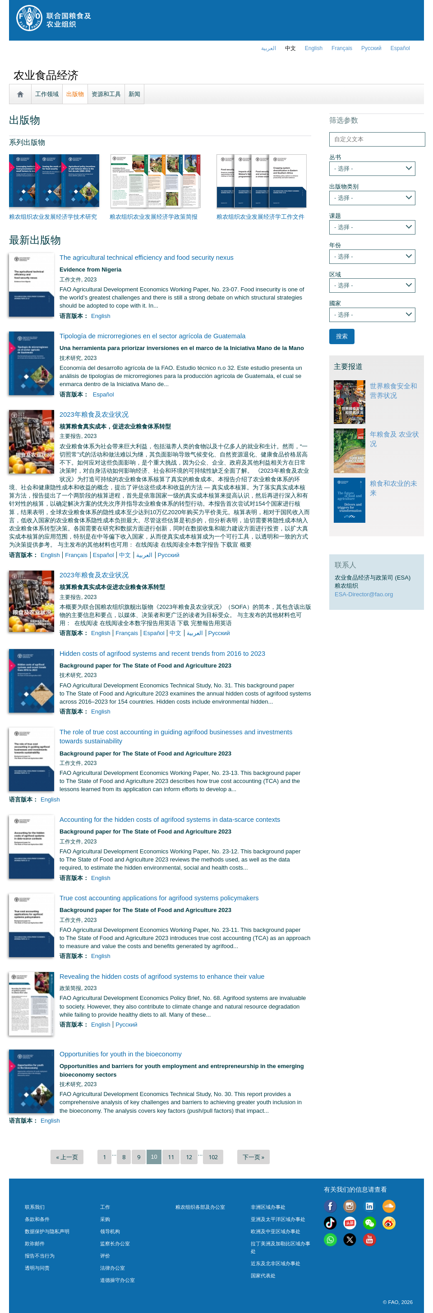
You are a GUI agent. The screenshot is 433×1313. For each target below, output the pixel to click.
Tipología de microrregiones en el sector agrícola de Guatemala (152, 336)
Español (400, 48)
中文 (290, 48)
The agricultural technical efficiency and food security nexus (147, 257)
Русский (371, 48)
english (313, 48)
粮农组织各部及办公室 (200, 1207)
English (101, 316)
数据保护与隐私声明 (47, 1231)
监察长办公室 (115, 1243)
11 (171, 1157)
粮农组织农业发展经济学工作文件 (260, 216)
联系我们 (35, 1207)
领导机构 (110, 1231)
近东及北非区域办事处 (275, 1263)
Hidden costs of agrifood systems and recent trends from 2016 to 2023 (162, 653)
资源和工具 (106, 94)
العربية (268, 48)
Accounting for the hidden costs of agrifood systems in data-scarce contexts (170, 819)
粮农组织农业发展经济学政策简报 (154, 216)
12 (189, 1157)
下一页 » (253, 1157)
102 (213, 1157)
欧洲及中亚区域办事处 (275, 1231)
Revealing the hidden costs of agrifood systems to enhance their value (162, 976)
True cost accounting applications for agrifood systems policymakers (159, 898)
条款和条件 (37, 1219)
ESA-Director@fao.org (364, 594)
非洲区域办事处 (268, 1207)
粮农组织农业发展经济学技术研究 (53, 216)
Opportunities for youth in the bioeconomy (121, 1054)
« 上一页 (67, 1157)
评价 (105, 1255)
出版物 (75, 94)
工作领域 (47, 94)
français (342, 48)
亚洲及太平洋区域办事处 (278, 1219)
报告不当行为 (40, 1255)
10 (154, 1156)
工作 (105, 1207)
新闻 (134, 94)
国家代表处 (263, 1275)
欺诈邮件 (35, 1243)
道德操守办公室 (117, 1280)
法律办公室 (112, 1268)
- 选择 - (343, 168)
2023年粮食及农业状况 (94, 414)
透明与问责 (37, 1268)
